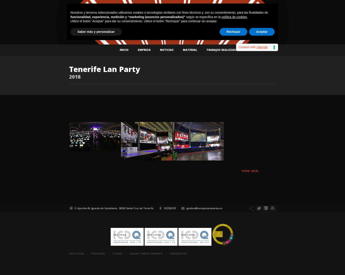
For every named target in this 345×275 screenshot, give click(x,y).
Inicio (124, 50)
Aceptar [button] (262, 31)
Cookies (117, 253)
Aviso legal (76, 253)
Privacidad (98, 253)
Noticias (167, 50)
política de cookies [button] (234, 17)
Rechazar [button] (233, 31)
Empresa (144, 50)
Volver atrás (250, 171)
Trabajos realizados (222, 50)
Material (190, 50)
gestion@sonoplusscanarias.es (204, 208)
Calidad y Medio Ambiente (146, 253)
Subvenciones (178, 253)
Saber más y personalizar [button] (96, 31)
